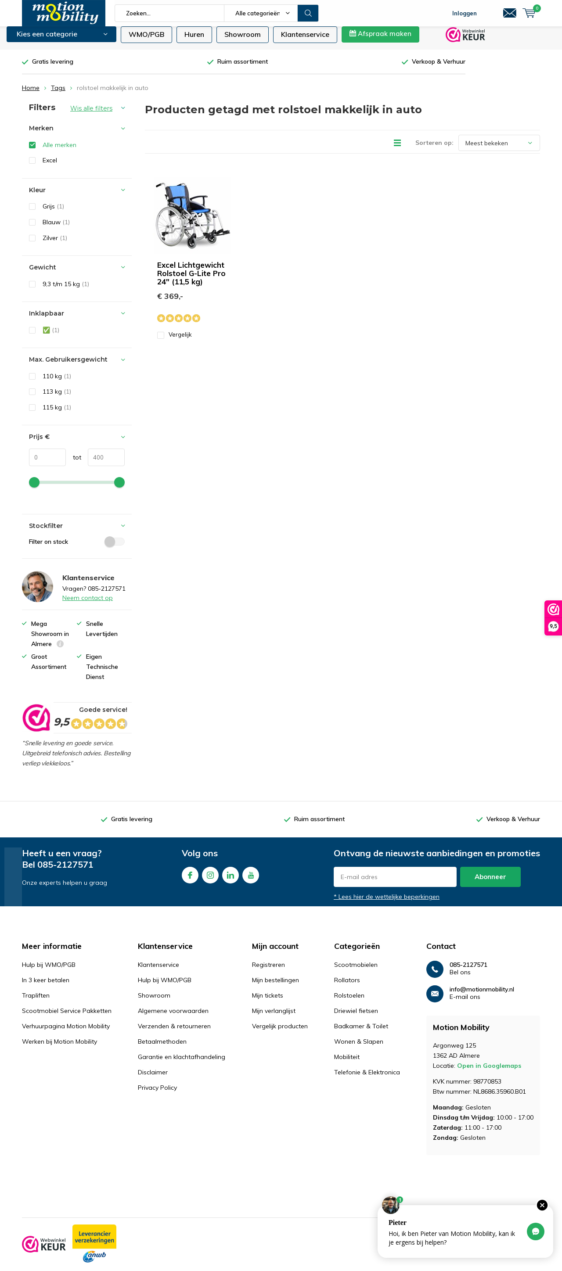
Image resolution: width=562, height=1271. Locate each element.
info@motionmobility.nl (482, 996)
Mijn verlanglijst (273, 1017)
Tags (58, 94)
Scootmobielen (356, 971)
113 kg (57, 398)
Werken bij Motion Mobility (59, 1048)
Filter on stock (77, 548)
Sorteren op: (434, 149)
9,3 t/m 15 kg (66, 290)
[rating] (36, 725)
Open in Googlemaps (489, 1072)
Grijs (53, 213)
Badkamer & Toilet (361, 1033)
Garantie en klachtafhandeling (181, 1063)
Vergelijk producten (280, 1033)
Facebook (190, 879)
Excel (50, 167)
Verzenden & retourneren (174, 1033)
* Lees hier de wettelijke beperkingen (387, 903)
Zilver (55, 244)
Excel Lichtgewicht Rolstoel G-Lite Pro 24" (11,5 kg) (191, 280)
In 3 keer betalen (45, 987)
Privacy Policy (157, 1094)
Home (31, 94)
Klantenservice (305, 40)
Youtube (250, 879)
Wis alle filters (91, 115)
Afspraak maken (380, 40)
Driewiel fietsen (356, 1017)
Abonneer (490, 883)
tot (73, 464)
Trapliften (36, 1002)
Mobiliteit (347, 1063)
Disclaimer (153, 1079)
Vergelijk (174, 341)
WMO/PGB (146, 40)
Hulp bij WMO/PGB (49, 971)
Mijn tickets (267, 1002)
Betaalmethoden (162, 1048)
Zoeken (308, 13)
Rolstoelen (349, 1002)
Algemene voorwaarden (173, 1017)
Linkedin (230, 879)
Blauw (56, 229)
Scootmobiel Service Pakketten (67, 1017)
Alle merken (59, 151)
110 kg (57, 383)
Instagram (210, 879)
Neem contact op (87, 604)
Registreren (268, 971)
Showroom (242, 40)
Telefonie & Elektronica (367, 1079)
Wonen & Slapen (358, 1048)
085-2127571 (65, 870)
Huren (194, 40)
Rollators (347, 987)
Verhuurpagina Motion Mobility (66, 1033)
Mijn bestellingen (275, 987)
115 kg (57, 414)
